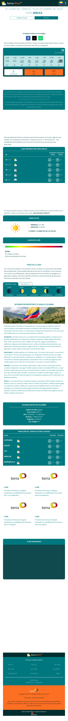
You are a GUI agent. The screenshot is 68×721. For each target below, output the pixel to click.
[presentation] (61, 61)
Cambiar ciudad (21, 18)
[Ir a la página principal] (11, 3)
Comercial (30, 682)
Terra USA (11, 669)
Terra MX (57, 664)
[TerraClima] (61, 3)
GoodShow (56, 669)
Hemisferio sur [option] (25, 284)
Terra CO (34, 664)
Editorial (38, 682)
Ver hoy (46, 18)
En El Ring (34, 669)
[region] (34, 26)
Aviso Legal (27, 698)
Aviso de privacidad (38, 698)
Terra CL (10, 664)
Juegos (58, 673)
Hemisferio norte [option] (10, 284)
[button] (65, 3)
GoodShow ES (12, 673)
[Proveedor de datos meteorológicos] (34, 714)
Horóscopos (34, 673)
